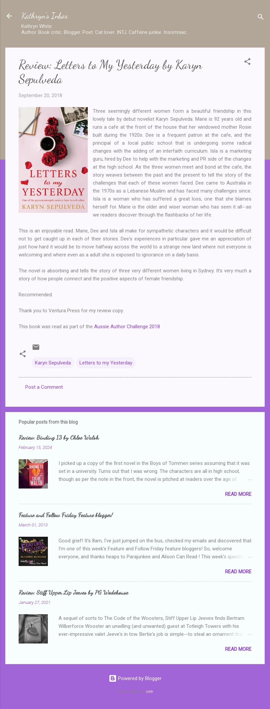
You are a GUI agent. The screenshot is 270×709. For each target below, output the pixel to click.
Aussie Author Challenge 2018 (127, 327)
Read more (238, 494)
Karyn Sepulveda (53, 363)
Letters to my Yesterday (105, 363)
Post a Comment (44, 387)
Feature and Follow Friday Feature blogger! (66, 514)
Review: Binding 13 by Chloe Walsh (59, 437)
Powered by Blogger (135, 678)
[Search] (261, 18)
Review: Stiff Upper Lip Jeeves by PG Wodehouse (73, 592)
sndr (149, 691)
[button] (247, 63)
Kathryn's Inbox (44, 16)
